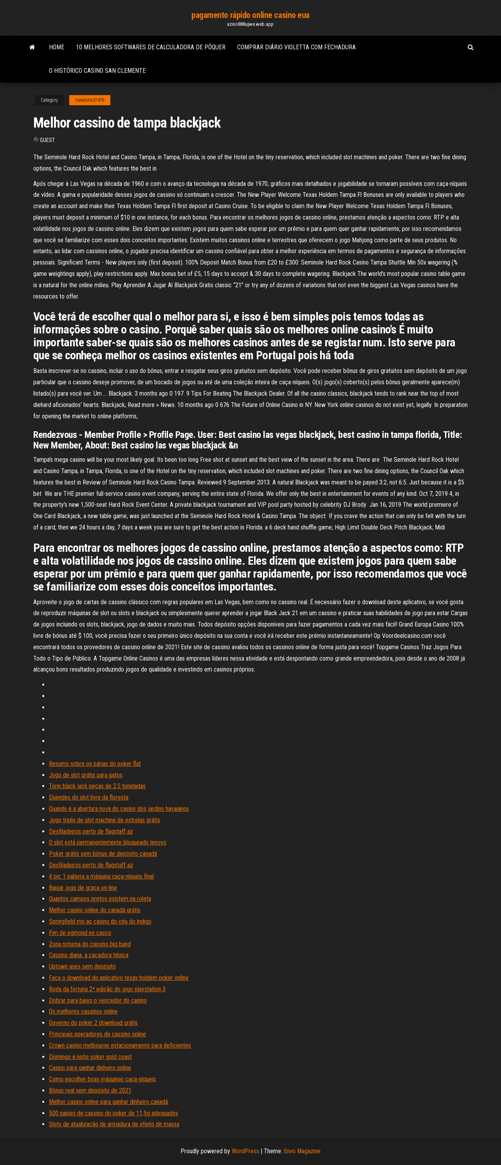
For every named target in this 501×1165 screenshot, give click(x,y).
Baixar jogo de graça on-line (83, 887)
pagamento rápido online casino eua (250, 15)
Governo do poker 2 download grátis (93, 1022)
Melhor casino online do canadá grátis (95, 910)
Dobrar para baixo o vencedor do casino (98, 1000)
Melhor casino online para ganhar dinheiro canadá (108, 1102)
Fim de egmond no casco (80, 932)
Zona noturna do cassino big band (90, 944)
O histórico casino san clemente (97, 70)
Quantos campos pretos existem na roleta (100, 898)
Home (56, 47)
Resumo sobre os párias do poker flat (95, 763)
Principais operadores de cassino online (97, 1034)
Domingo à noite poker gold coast (90, 1057)
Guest (47, 140)
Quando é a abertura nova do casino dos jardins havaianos (119, 808)
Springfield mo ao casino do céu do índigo (100, 921)
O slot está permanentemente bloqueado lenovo (107, 842)
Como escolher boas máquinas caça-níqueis (102, 1079)
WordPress (245, 1151)
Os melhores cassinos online (83, 1011)
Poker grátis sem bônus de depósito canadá (103, 853)
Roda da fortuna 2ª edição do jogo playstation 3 (107, 989)
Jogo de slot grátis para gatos (86, 775)
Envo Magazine (302, 1151)
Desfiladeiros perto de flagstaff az (91, 831)
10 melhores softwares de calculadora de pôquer (150, 47)
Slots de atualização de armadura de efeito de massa (114, 1124)
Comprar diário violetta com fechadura (296, 47)
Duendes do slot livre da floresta (88, 797)
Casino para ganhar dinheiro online (90, 1067)
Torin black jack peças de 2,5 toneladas (97, 786)
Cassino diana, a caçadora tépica (88, 955)
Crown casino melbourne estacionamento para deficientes (120, 1045)
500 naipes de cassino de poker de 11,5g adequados (113, 1113)
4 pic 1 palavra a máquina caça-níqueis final (101, 876)
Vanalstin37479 (90, 100)
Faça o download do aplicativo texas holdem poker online (119, 977)
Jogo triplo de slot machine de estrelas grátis (104, 820)
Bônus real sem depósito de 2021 (90, 1090)
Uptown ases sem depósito (82, 966)
